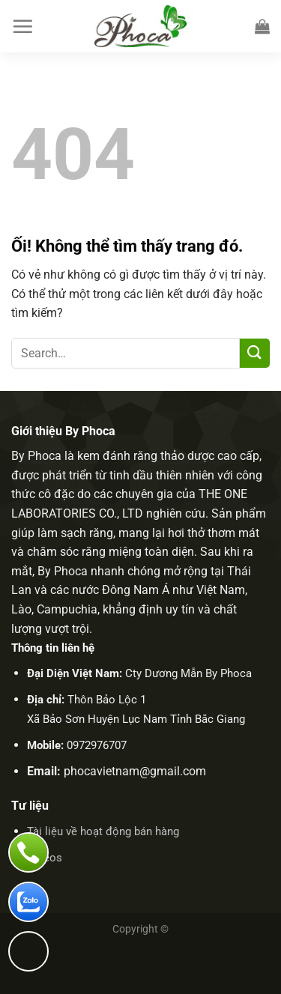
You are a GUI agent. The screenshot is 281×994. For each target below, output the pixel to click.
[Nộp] (255, 353)
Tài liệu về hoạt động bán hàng (103, 831)
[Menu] (22, 26)
